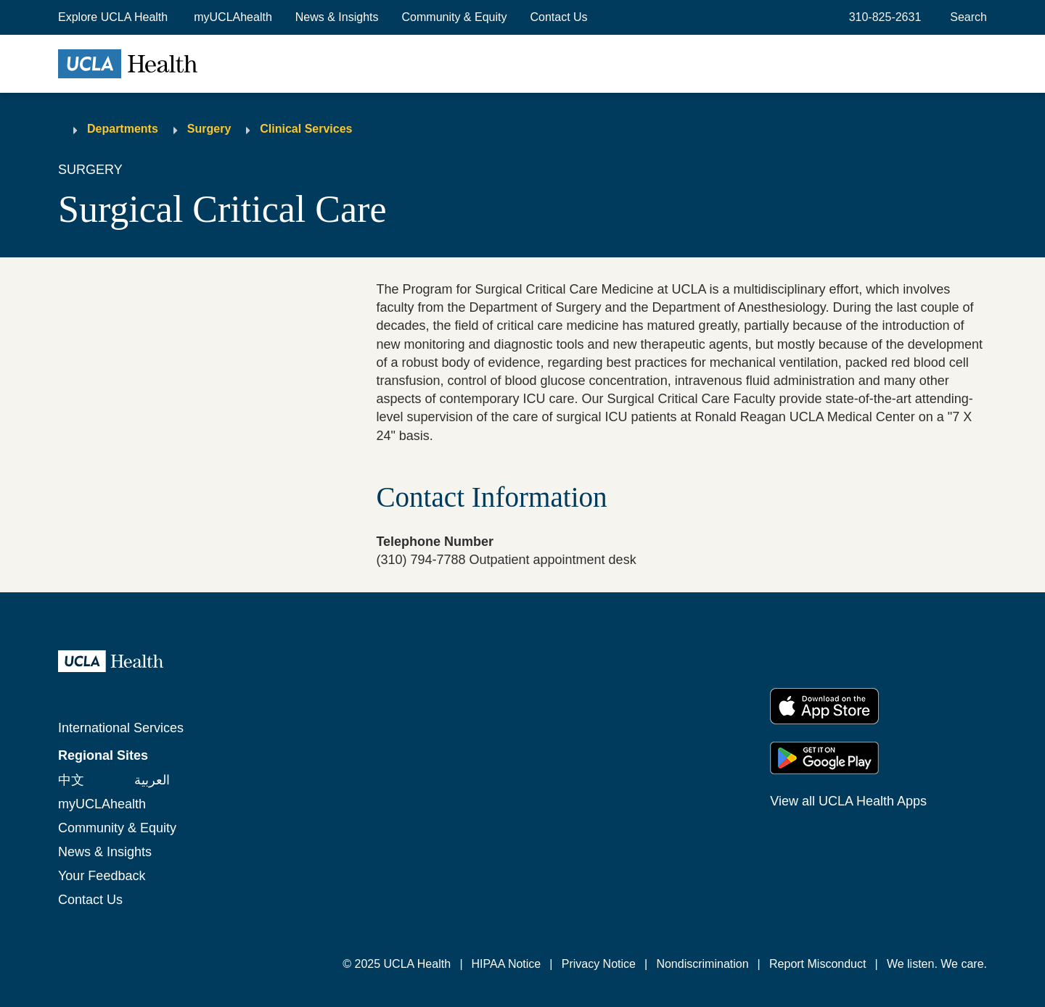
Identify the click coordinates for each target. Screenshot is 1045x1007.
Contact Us (558, 17)
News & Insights (337, 17)
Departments (122, 129)
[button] (114, 17)
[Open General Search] (966, 17)
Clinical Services (306, 129)
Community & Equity (454, 17)
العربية (152, 780)
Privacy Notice (599, 964)
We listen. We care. (937, 964)
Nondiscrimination (702, 964)
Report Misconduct (817, 964)
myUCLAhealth (233, 17)
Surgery (209, 129)
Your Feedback (101, 876)
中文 (71, 780)
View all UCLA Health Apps (848, 801)
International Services (121, 728)
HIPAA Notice (506, 964)
